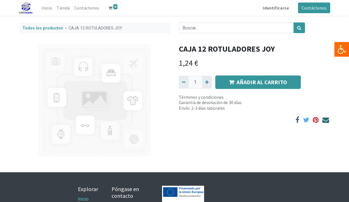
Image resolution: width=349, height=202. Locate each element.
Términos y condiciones (201, 97)
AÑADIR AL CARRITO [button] (258, 82)
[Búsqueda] (299, 27)
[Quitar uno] (184, 82)
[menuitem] (46, 7)
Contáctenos (314, 8)
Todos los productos (42, 28)
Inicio (83, 199)
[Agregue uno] (207, 82)
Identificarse (276, 8)
